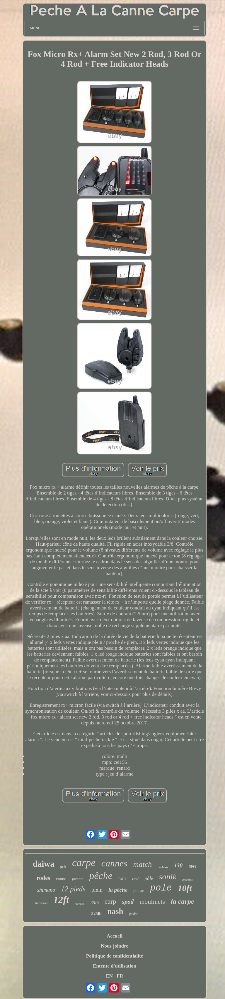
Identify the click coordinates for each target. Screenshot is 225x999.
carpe (84, 862)
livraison (41, 903)
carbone (163, 867)
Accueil (114, 936)
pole (161, 888)
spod (128, 901)
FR (120, 976)
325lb (96, 913)
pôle (148, 878)
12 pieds (73, 889)
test (135, 878)
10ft (185, 888)
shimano (46, 890)
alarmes (187, 879)
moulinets (152, 901)
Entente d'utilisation (114, 966)
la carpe (182, 901)
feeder (133, 914)
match (142, 864)
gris (63, 866)
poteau (138, 890)
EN (109, 976)
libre (192, 866)
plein (97, 890)
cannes (114, 863)
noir (122, 878)
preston (77, 879)
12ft (61, 900)
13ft (178, 865)
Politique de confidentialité (114, 956)
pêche (100, 875)
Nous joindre (114, 946)
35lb (94, 902)
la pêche (117, 890)
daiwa (43, 863)
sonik (167, 876)
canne (61, 878)
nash (115, 911)
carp (110, 901)
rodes (43, 878)
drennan (80, 904)
